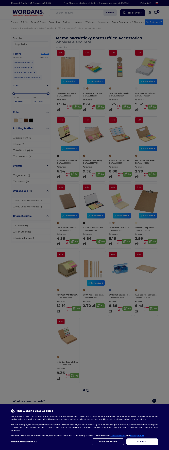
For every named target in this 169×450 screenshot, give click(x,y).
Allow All (142, 441)
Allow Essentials (107, 441)
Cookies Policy (118, 435)
